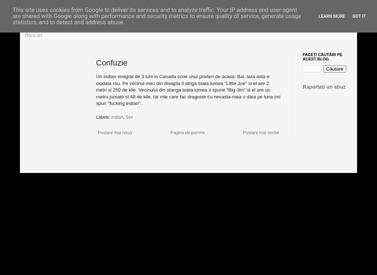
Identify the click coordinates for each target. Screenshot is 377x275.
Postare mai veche (261, 132)
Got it (359, 16)
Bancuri (33, 35)
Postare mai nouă (115, 132)
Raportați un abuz (324, 87)
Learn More (332, 16)
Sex (129, 117)
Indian (117, 117)
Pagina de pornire (187, 132)
